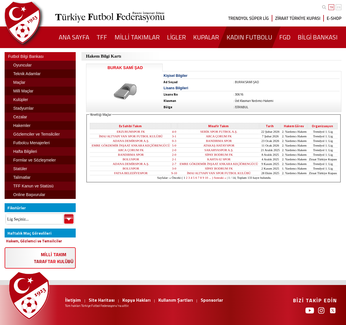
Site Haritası (102, 300)
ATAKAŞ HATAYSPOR (218, 145)
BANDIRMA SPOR (219, 140)
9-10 (174, 173)
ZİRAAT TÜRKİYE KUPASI (297, 18)
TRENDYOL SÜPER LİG (248, 18)
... (210, 177)
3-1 (174, 136)
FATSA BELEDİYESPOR (131, 173)
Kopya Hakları (136, 300)
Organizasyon (322, 126)
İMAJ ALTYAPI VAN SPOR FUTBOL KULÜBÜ (131, 136)
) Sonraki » (219, 177)
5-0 (174, 145)
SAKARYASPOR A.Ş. (218, 150)
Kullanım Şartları (175, 300)
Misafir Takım (218, 126)
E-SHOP (334, 18)
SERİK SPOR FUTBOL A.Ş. (218, 131)
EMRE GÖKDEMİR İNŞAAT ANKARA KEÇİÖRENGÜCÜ (131, 145)
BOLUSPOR (131, 159)
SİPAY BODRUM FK (219, 154)
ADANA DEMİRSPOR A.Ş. (131, 140)
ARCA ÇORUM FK (219, 136)
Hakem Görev (294, 126)
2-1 (174, 159)
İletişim (73, 300)
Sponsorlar (212, 300)
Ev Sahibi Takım (130, 126)
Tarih (270, 126)
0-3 (174, 140)
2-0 (174, 150)
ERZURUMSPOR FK (131, 131)
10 (206, 177)
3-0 (174, 168)
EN (339, 7)
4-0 (174, 131)
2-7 (174, 164)
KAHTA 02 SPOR (219, 159)
